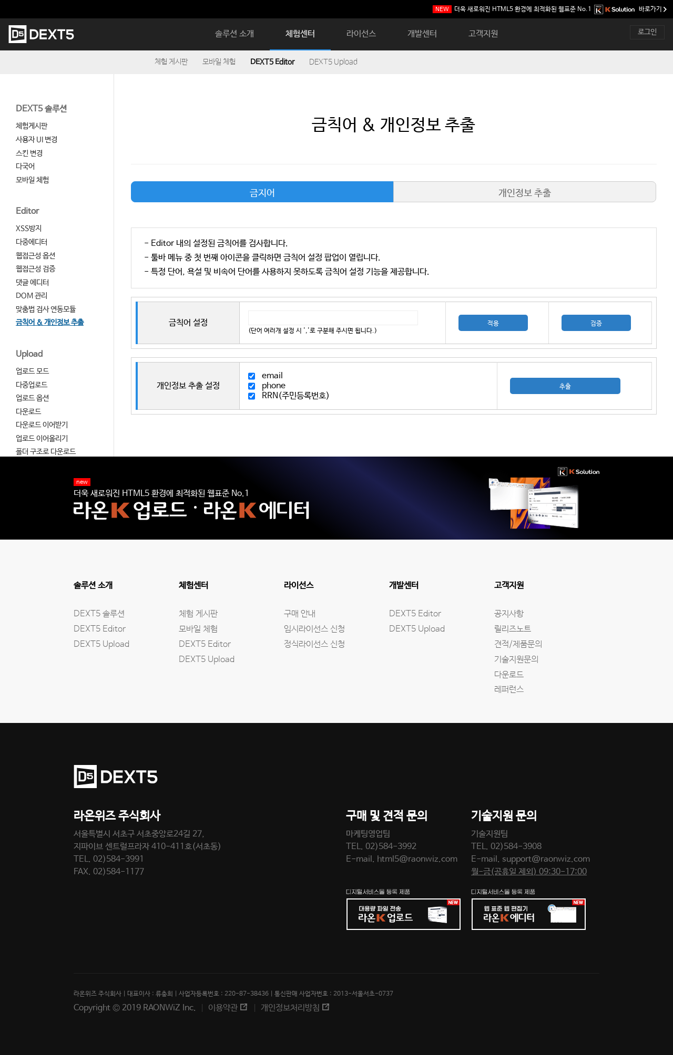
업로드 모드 (32, 371)
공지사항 (509, 614)
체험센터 (300, 34)
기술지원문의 (516, 660)
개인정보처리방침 (290, 1008)
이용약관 (223, 1008)
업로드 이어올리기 (42, 439)
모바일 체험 (219, 62)
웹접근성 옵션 (35, 256)
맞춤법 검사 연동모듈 (46, 309)
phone (273, 386)
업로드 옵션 (32, 398)
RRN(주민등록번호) (296, 396)
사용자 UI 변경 (36, 140)
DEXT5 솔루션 (41, 109)
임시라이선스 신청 (314, 629)
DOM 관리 (31, 296)
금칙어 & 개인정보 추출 (50, 322)
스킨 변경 (29, 153)
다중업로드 (31, 385)
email (272, 376)
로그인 (647, 32)
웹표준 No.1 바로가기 (550, 9)
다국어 (25, 166)
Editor (27, 211)
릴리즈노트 (512, 629)
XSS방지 (29, 228)
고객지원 (483, 34)
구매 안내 (299, 614)
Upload (29, 354)
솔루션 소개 (234, 34)
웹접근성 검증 (35, 269)
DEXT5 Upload (333, 62)
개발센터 (422, 34)
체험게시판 (31, 126)
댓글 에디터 (32, 282)
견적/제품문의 (518, 644)
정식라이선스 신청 (314, 644)
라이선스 (361, 34)
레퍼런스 (509, 690)
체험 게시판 (171, 62)
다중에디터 (31, 242)
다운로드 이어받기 (42, 425)
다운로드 (28, 412)
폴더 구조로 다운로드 (46, 452)
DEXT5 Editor (272, 62)
